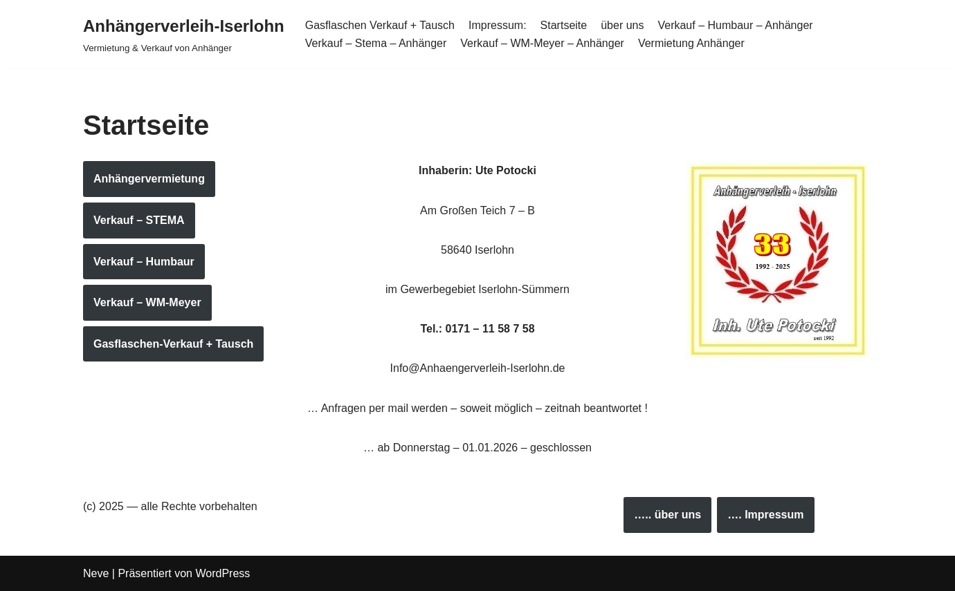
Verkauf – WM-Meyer (147, 302)
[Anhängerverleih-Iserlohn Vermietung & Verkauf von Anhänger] (183, 34)
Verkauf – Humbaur (143, 262)
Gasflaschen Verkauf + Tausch (380, 25)
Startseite (564, 25)
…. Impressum (765, 514)
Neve (96, 573)
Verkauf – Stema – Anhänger (376, 43)
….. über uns (667, 514)
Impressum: (498, 25)
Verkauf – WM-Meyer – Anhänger (542, 43)
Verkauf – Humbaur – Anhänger (734, 25)
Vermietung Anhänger (691, 43)
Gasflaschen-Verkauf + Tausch (173, 344)
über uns (622, 25)
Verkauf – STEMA (139, 220)
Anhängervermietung (149, 179)
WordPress (222, 573)
